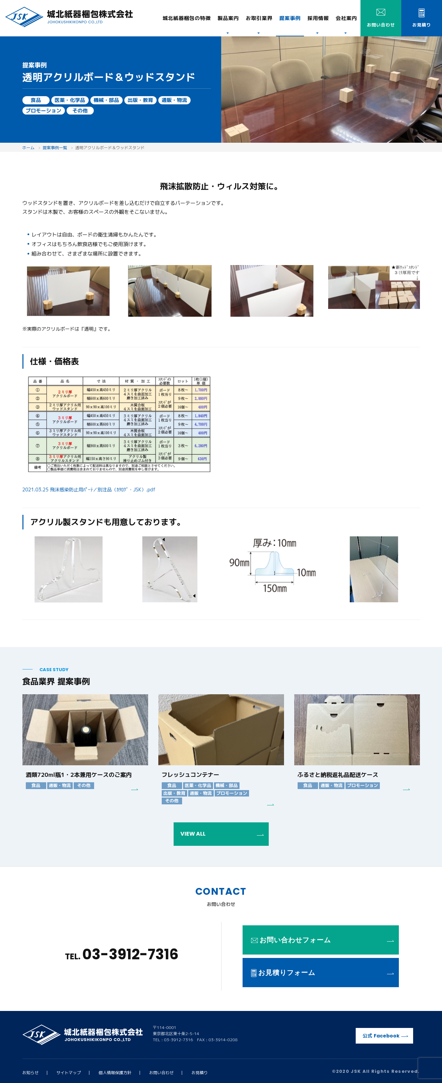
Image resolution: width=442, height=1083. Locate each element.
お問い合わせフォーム (322, 940)
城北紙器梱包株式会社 (69, 17)
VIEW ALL (222, 834)
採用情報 (318, 18)
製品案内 (228, 18)
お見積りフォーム (322, 972)
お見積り (200, 1073)
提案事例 (290, 18)
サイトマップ (68, 1073)
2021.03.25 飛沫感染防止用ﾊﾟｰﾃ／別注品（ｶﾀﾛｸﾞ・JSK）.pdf (89, 489)
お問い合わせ (161, 1073)
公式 (385, 1035)
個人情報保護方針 (115, 1073)
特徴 (186, 18)
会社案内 (346, 18)
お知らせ (30, 1073)
